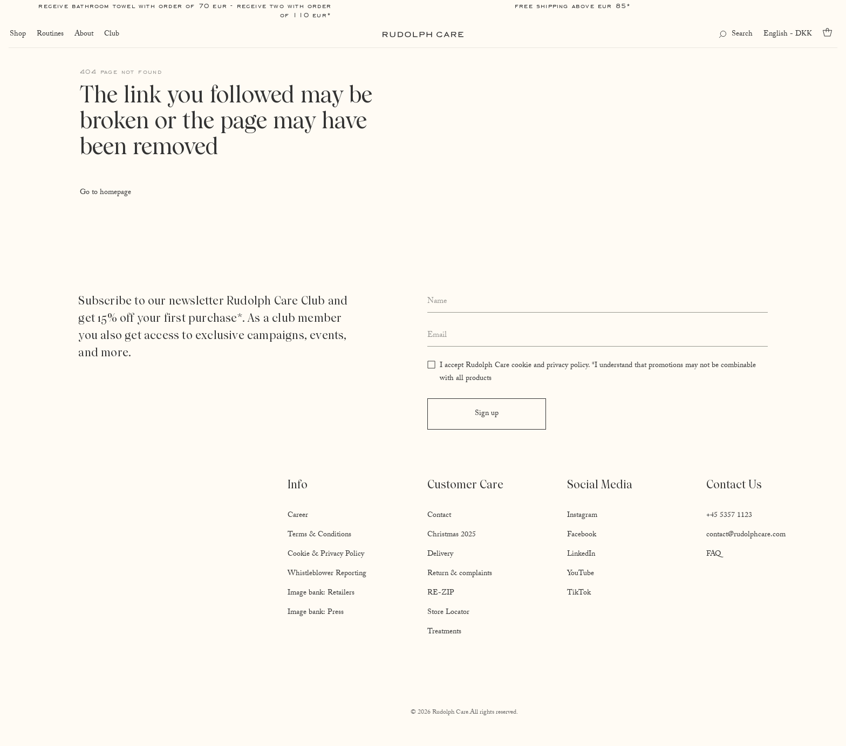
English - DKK (789, 34)
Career (298, 515)
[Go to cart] (830, 32)
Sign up (487, 413)
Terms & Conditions (319, 535)
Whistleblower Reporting (327, 574)
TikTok (579, 593)
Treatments (444, 632)
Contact (439, 515)
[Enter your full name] (597, 302)
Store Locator (448, 612)
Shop (17, 34)
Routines (49, 34)
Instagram (582, 515)
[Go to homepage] (423, 34)
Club (110, 34)
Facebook (581, 535)
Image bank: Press (316, 612)
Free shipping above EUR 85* (573, 6)
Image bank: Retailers (321, 593)
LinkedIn (581, 554)
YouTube (580, 574)
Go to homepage (105, 192)
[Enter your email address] (597, 336)
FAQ (713, 554)
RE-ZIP (440, 593)
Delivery (440, 554)
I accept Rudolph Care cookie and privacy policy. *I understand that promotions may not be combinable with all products (598, 372)
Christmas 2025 (451, 535)
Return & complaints (459, 574)
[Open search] (736, 34)
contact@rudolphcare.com (746, 535)
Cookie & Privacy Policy (326, 554)
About (82, 34)
